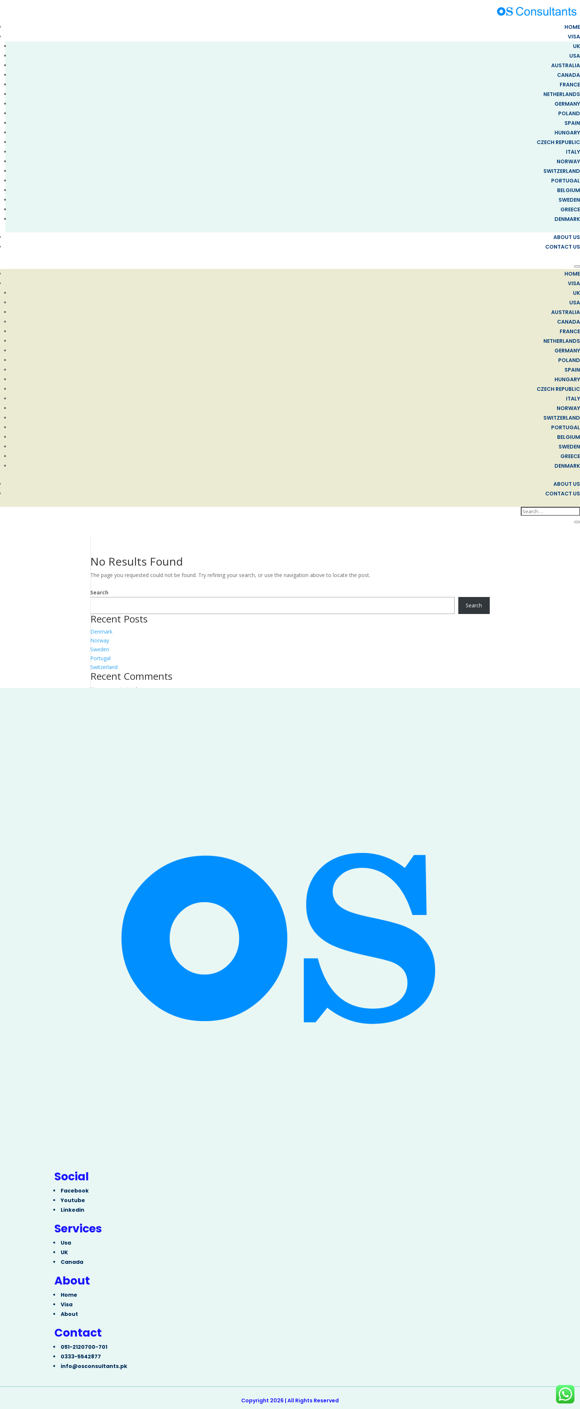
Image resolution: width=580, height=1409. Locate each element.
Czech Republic (558, 142)
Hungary (567, 132)
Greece (570, 209)
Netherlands (561, 94)
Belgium (568, 190)
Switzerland (561, 171)
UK (576, 46)
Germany (567, 104)
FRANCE (570, 84)
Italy (573, 152)
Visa (574, 36)
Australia (565, 65)
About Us (566, 237)
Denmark (567, 219)
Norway (568, 161)
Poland (569, 113)
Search (99, 592)
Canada (568, 75)
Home (572, 27)
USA (574, 55)
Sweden (569, 200)
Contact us (562, 246)
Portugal (565, 180)
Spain (572, 123)
